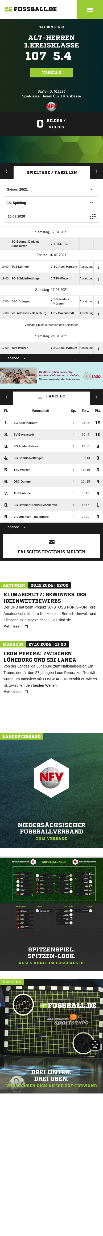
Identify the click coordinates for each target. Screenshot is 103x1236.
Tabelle (51, 72)
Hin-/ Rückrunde (96, 397)
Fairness (6, 397)
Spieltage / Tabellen (52, 172)
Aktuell (6, 171)
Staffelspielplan (96, 171)
